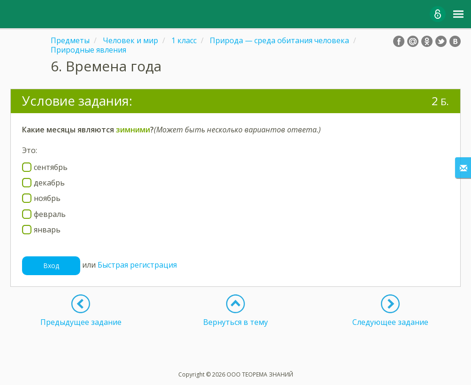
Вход (51, 265)
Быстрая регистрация (137, 265)
